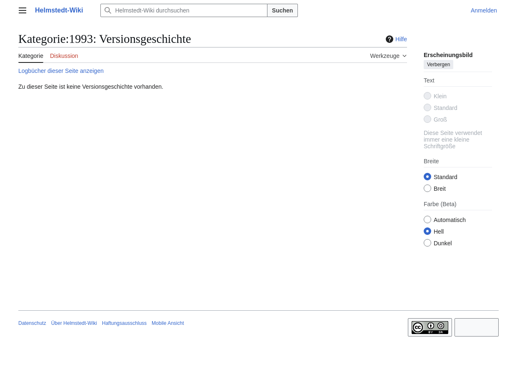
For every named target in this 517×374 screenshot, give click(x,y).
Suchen (282, 10)
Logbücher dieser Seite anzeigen (61, 70)
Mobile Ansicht (168, 323)
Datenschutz (32, 323)
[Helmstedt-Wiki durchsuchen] (183, 10)
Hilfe (395, 39)
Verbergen (438, 64)
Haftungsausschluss (124, 323)
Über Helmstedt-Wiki (74, 323)
